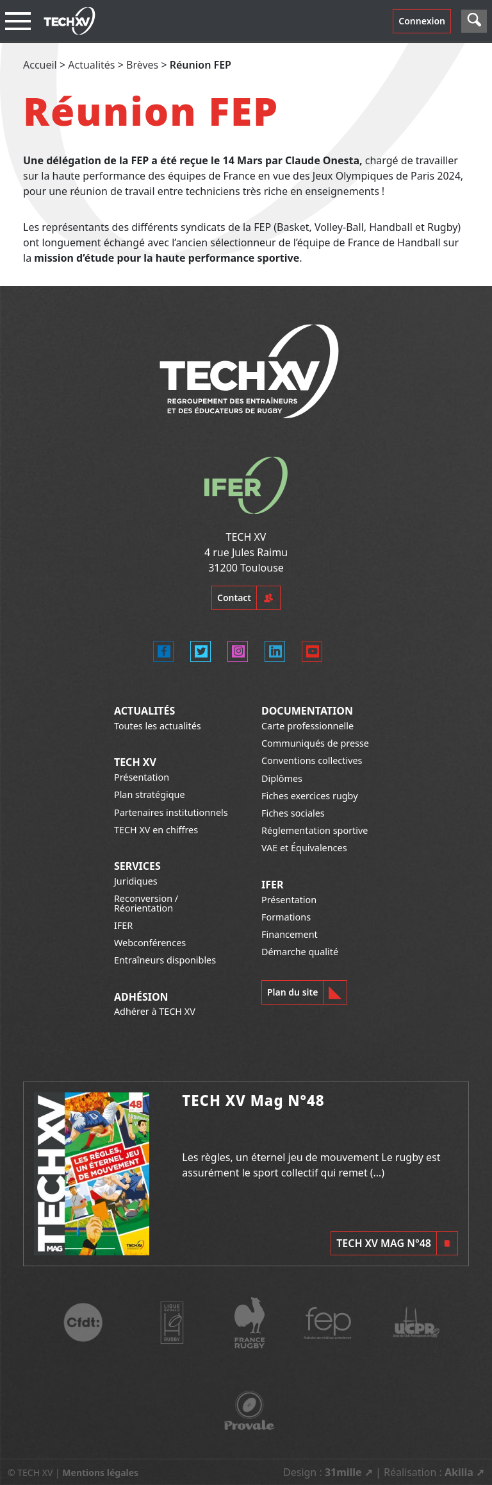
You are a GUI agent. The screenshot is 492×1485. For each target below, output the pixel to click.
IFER (123, 925)
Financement (289, 934)
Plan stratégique (149, 794)
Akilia (459, 1472)
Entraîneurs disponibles (165, 960)
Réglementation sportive (314, 830)
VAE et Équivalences (304, 848)
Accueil (40, 65)
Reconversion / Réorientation (146, 902)
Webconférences (150, 943)
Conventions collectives (311, 760)
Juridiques (136, 881)
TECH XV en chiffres (156, 830)
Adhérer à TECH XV (154, 1011)
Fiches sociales (293, 813)
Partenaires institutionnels (171, 812)
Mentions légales (100, 1472)
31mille (343, 1472)
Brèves (142, 65)
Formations (286, 917)
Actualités (91, 65)
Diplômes (281, 778)
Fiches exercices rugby (309, 796)
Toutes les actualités (157, 726)
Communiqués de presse (315, 743)
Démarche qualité (299, 952)
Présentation (141, 777)
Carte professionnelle (307, 726)
